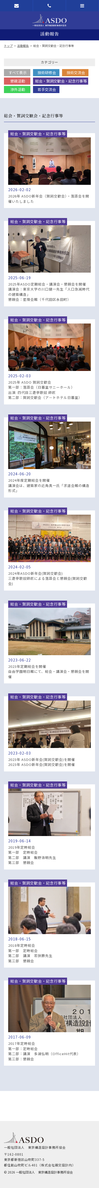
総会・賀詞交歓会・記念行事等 (61, 81)
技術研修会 (46, 72)
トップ (8, 46)
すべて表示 (18, 72)
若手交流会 (46, 89)
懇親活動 (17, 81)
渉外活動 (17, 89)
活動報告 (23, 46)
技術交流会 (76, 72)
